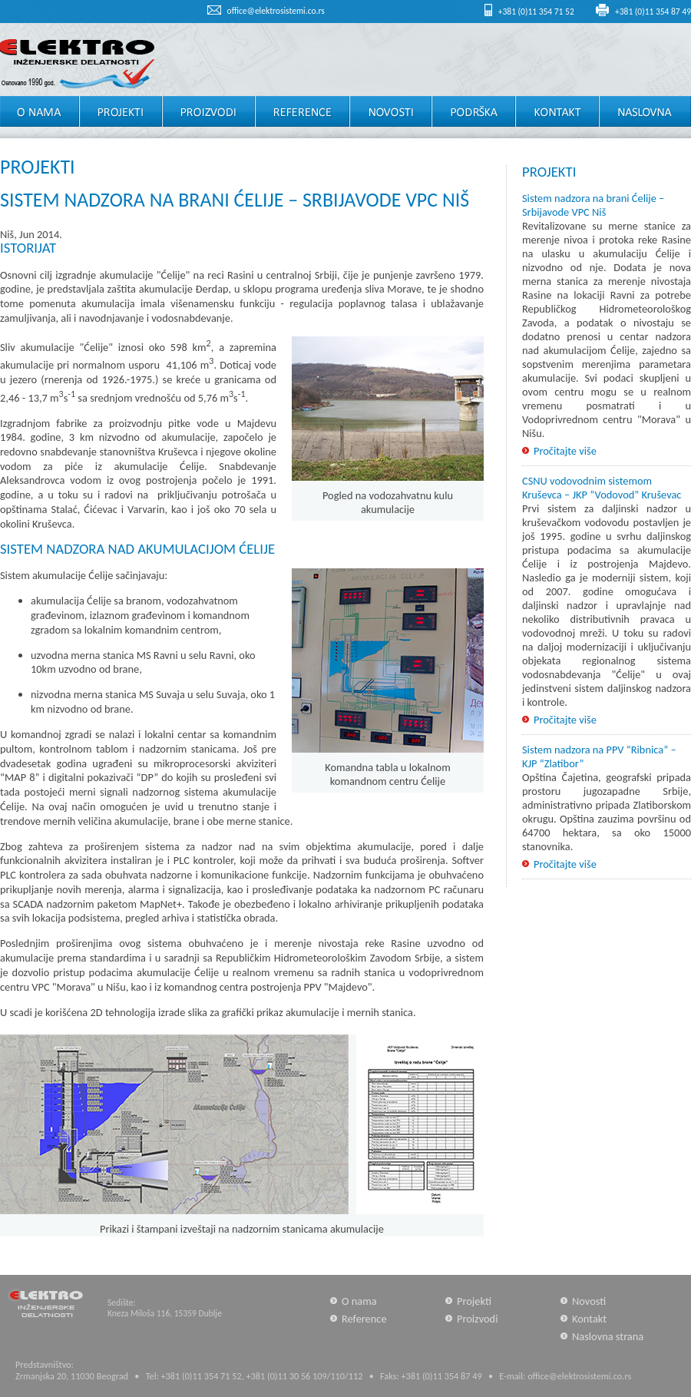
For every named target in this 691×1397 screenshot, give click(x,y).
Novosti (589, 1301)
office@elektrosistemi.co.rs (276, 10)
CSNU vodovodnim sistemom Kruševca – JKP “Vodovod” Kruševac (601, 488)
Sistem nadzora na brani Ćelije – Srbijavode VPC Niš (593, 205)
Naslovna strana (607, 1336)
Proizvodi (477, 1319)
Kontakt (589, 1319)
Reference (364, 1319)
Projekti (474, 1301)
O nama (359, 1301)
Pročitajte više (565, 451)
